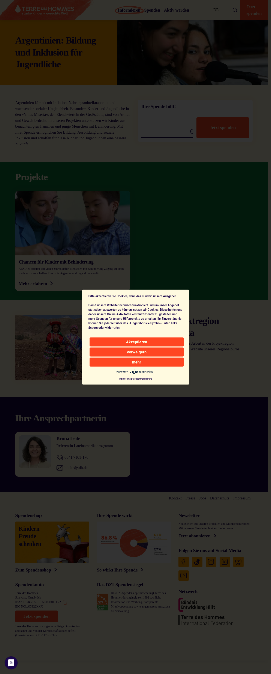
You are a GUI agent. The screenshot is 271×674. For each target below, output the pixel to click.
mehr (136, 362)
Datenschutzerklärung (141, 378)
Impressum (124, 378)
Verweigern (137, 352)
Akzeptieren (136, 341)
